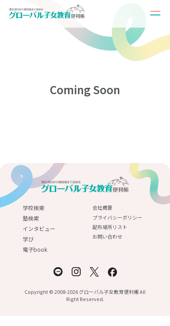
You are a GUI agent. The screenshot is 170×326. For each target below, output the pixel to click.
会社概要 (102, 207)
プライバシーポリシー (117, 217)
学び (28, 239)
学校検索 (33, 207)
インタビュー (39, 228)
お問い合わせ (107, 236)
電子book (35, 249)
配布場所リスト (109, 226)
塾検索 (31, 218)
